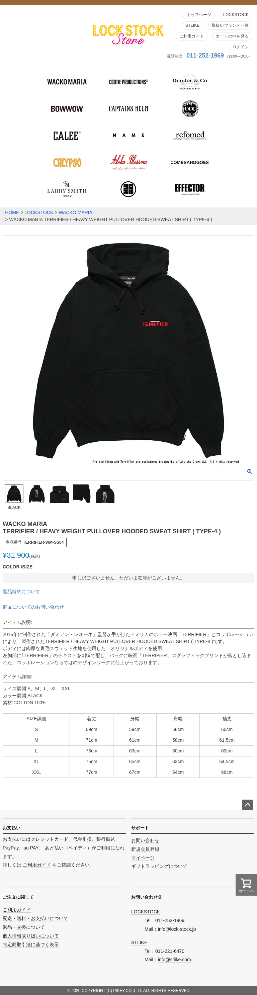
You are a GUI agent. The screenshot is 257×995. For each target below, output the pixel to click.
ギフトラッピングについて (159, 866)
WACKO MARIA (75, 212)
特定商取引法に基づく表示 (31, 944)
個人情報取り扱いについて (31, 935)
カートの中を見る (232, 36)
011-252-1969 (205, 55)
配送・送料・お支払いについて (35, 918)
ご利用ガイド (191, 36)
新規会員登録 (145, 849)
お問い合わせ (145, 840)
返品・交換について (24, 927)
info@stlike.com (174, 959)
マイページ (143, 858)
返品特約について (21, 591)
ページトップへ (247, 805)
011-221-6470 (169, 951)
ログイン (240, 46)
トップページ (199, 14)
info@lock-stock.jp (177, 929)
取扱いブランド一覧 (230, 25)
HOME (12, 212)
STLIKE (192, 25)
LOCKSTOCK (236, 14)
